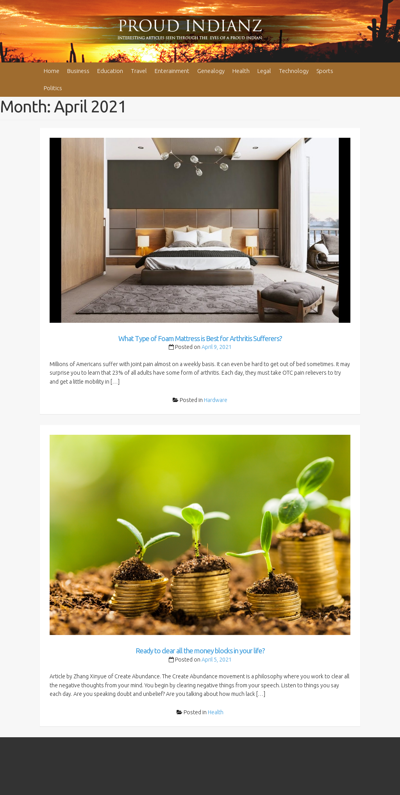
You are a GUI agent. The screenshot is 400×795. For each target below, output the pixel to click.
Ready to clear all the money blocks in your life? (200, 650)
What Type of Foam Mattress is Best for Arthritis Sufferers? (200, 338)
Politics (53, 88)
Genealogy (211, 71)
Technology (294, 71)
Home (51, 71)
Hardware (215, 400)
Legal (264, 71)
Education (110, 71)
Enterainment (172, 71)
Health (241, 71)
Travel (139, 71)
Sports (324, 71)
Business (78, 71)
